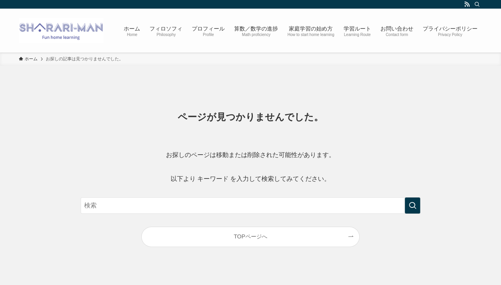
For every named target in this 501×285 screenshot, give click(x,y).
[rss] (467, 4)
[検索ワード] (250, 205)
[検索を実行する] (412, 205)
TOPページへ (250, 236)
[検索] (477, 4)
